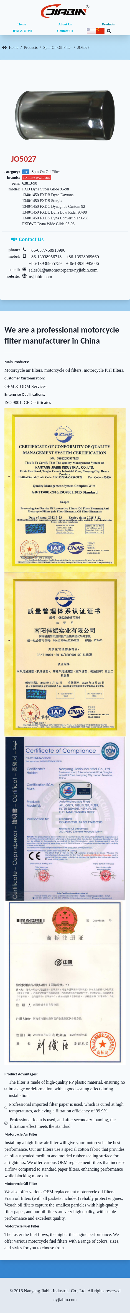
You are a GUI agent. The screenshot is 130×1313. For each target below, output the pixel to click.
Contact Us (65, 31)
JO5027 (83, 48)
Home (21, 24)
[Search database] (108, 30)
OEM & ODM (21, 31)
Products (108, 24)
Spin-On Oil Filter (57, 48)
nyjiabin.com (40, 276)
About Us (65, 24)
